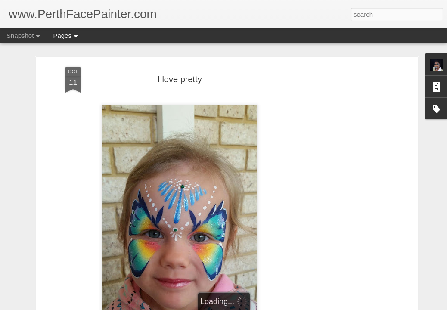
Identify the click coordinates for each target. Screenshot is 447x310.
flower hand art (266, 270)
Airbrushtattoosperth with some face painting (86, 271)
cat (367, 266)
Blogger (250, 305)
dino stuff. (157, 265)
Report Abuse (275, 305)
